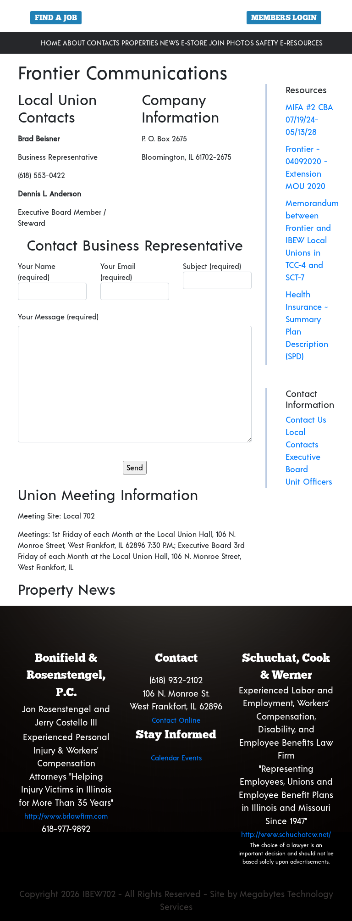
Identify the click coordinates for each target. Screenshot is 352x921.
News (169, 43)
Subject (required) (217, 275)
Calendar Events (176, 758)
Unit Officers (309, 481)
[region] (176, 19)
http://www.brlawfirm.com (66, 816)
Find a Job (56, 17)
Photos (240, 43)
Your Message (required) (58, 316)
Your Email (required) (134, 281)
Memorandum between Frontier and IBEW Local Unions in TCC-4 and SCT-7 (312, 240)
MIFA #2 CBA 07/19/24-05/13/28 (309, 119)
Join (217, 43)
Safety (267, 43)
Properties (139, 43)
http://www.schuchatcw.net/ (286, 834)
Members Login (284, 17)
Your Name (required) (52, 281)
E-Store (194, 43)
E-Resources (301, 43)
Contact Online (176, 720)
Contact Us (306, 419)
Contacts (103, 43)
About (74, 43)
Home (51, 43)
